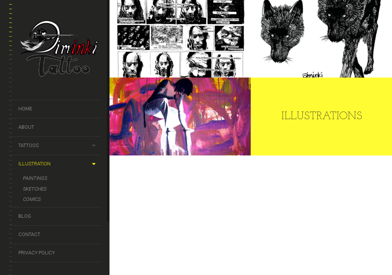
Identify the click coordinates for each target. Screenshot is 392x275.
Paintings (35, 178)
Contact (29, 234)
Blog (24, 216)
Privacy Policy (36, 253)
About (26, 127)
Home (25, 109)
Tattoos (28, 145)
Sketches (34, 189)
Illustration (34, 164)
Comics (32, 199)
